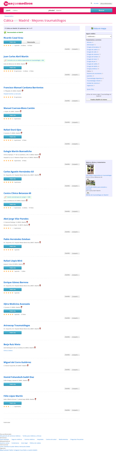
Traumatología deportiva (94, 78)
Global (28, 446)
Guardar (67, 49)
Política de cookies (35, 443)
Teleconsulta (31, 42)
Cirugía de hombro (92, 57)
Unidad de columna (93, 83)
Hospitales (40, 439)
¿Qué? (8, 10)
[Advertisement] (98, 131)
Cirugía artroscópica (93, 47)
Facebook (6, 450)
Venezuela (22, 446)
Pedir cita (13, 42)
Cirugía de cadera (92, 49)
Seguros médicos (17, 439)
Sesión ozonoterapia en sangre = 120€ (18, 197)
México (17, 446)
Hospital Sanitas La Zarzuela (12, 94)
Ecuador (12, 446)
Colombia (6, 446)
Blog (1, 450)
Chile (1, 446)
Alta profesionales (106, 3)
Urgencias (90, 85)
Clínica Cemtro (8, 350)
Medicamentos (63, 439)
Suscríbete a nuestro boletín (28, 450)
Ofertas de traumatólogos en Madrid (97, 195)
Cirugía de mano (92, 59)
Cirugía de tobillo (92, 66)
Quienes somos (4, 443)
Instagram (17, 450)
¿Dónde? (51, 10)
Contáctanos (15, 443)
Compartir (75, 49)
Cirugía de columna (93, 54)
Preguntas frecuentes (76, 439)
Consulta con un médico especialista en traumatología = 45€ (25, 60)
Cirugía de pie (91, 61)
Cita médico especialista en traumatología (98, 175)
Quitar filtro (90, 89)
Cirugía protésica (92, 69)
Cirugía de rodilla (92, 64)
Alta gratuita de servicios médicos (10, 436)
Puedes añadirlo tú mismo (99, 99)
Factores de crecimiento (94, 73)
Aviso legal (24, 443)
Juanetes (89, 76)
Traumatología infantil (93, 81)
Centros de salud (51, 439)
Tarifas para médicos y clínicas (32, 436)
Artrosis (89, 42)
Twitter (11, 450)
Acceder (96, 3)
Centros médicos (29, 439)
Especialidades (4, 439)
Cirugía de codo (91, 52)
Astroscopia (90, 45)
